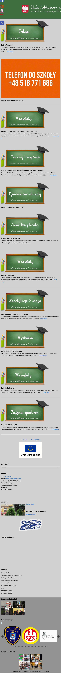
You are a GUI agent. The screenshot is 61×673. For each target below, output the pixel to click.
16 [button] (35, 647)
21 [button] (42, 647)
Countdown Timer (31, 514)
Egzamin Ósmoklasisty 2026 (12, 207)
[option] (13, 636)
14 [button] (32, 647)
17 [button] (36, 647)
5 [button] (19, 647)
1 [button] (14, 647)
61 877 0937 (8, 476)
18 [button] (38, 647)
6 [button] (21, 647)
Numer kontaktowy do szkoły (12, 100)
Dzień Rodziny (6, 45)
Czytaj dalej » (10, 51)
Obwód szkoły (30, 504)
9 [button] (25, 647)
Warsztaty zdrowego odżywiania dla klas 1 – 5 (19, 131)
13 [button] (31, 647)
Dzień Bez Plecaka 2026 (10, 238)
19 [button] (39, 647)
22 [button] (44, 647)
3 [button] (16, 647)
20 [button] (41, 647)
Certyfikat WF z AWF (9, 425)
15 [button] (34, 647)
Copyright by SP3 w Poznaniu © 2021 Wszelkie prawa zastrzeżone (30, 671)
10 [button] (26, 647)
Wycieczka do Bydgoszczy (11, 351)
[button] (2, 23)
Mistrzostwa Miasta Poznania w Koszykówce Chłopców (22, 170)
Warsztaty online (7, 275)
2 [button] (15, 647)
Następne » (37, 439)
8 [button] (24, 647)
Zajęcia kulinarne (8, 388)
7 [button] (22, 647)
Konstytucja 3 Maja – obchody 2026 (15, 314)
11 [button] (28, 647)
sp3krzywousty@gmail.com (13, 478)
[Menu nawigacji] (58, 9)
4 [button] (18, 647)
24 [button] (46, 647)
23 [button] (45, 647)
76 (31, 439)
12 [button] (29, 647)
